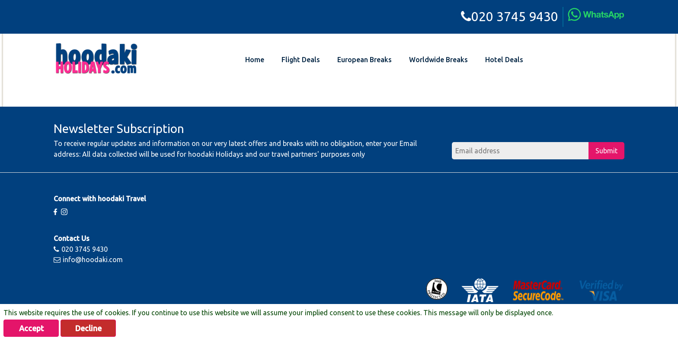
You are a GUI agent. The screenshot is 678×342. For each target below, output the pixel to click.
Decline (88, 328)
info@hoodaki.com (88, 259)
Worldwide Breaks (438, 59)
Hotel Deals (504, 59)
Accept (31, 328)
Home (254, 59)
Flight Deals (300, 59)
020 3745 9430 (509, 16)
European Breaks (364, 59)
